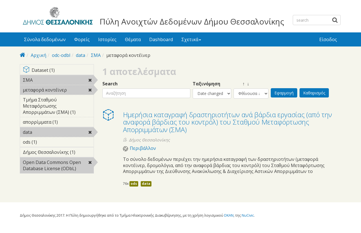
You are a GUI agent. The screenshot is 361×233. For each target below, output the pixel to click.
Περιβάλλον (143, 148)
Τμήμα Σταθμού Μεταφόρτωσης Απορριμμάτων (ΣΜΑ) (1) (58, 107)
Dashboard (161, 39)
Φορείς (82, 39)
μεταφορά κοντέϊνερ (58, 91)
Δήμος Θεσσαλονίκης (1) (58, 153)
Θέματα (133, 39)
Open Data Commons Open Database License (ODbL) (58, 166)
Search (110, 84)
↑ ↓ (241, 84)
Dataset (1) (58, 70)
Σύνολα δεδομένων (45, 39)
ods (134, 183)
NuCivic (248, 215)
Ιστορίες (107, 39)
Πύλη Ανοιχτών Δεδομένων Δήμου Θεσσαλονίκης (192, 21)
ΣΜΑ (96, 55)
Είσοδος (328, 39)
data (80, 55)
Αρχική (38, 55)
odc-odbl (61, 55)
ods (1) (46, 142)
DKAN (229, 215)
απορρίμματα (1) (58, 123)
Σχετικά (191, 39)
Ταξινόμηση (206, 84)
